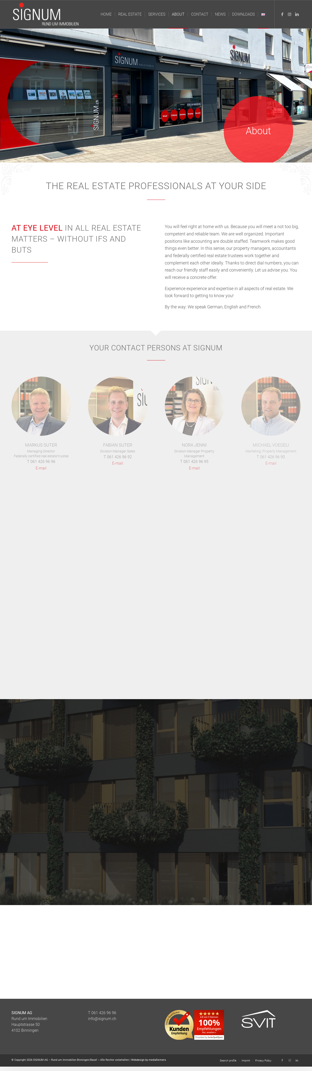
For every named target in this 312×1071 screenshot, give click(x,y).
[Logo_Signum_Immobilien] (46, 14)
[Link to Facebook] (282, 14)
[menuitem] (106, 14)
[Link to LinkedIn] (297, 14)
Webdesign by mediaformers (148, 1059)
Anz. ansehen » (209, 1032)
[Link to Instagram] (289, 14)
